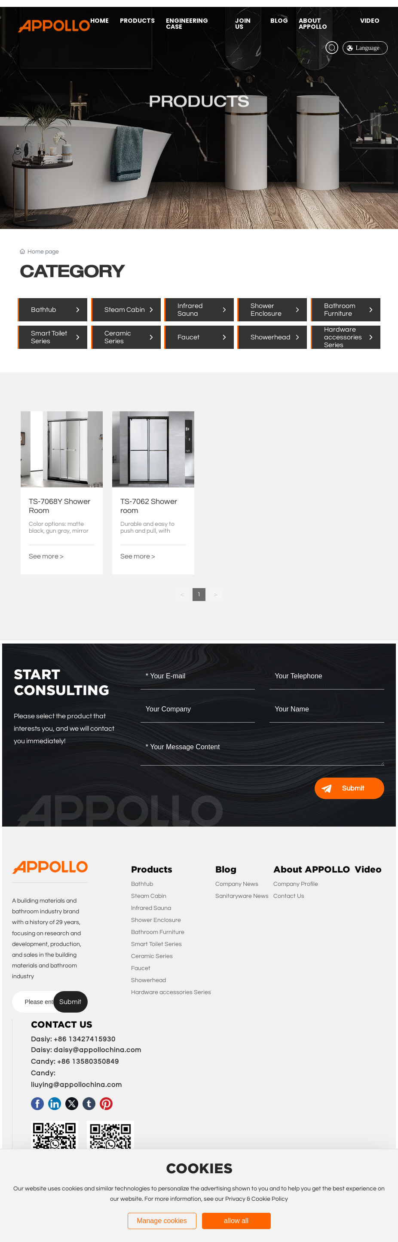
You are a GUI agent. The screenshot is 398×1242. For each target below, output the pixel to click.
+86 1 (63, 1039)
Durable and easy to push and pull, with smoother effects (147, 531)
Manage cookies (162, 1220)
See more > (46, 556)
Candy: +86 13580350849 (75, 1061)
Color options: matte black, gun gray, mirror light (59, 531)
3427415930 (94, 1039)
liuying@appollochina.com (76, 1084)
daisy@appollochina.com (97, 1050)
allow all (236, 1220)
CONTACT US (61, 1024)
